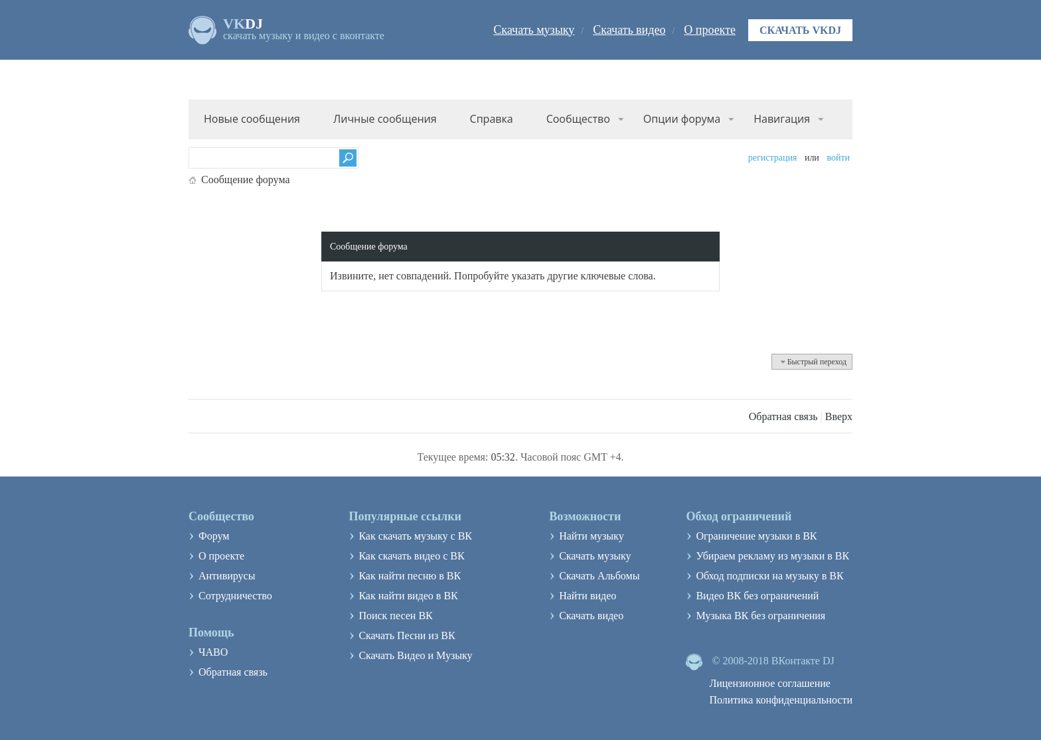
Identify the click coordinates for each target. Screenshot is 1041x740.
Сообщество (578, 118)
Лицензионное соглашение (770, 683)
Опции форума (681, 118)
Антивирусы (227, 575)
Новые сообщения (252, 118)
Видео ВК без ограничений (757, 595)
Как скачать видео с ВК (411, 555)
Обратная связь (783, 416)
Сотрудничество (235, 595)
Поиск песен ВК (395, 615)
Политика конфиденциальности (780, 699)
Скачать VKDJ (800, 30)
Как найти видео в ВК (408, 595)
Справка (491, 118)
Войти (838, 158)
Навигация (782, 118)
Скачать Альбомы (599, 575)
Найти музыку (591, 536)
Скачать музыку (533, 30)
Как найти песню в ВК (410, 575)
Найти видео (587, 595)
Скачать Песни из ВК (407, 635)
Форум (214, 536)
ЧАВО (213, 652)
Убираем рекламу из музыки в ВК (772, 555)
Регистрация (772, 158)
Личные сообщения (385, 118)
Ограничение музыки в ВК (756, 536)
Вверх (838, 416)
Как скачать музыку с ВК (415, 536)
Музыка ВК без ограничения (760, 615)
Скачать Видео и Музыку (415, 655)
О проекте (710, 30)
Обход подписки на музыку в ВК (769, 575)
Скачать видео (629, 30)
